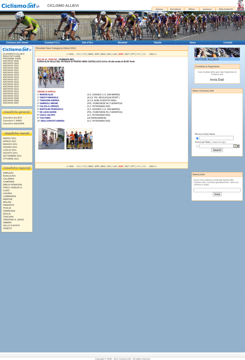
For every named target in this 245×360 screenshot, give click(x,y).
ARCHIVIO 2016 (11, 82)
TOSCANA (8, 216)
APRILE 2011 (9, 141)
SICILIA (7, 214)
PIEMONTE (8, 205)
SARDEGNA (9, 211)
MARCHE (7, 199)
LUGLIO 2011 (10, 150)
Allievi (191, 9)
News (193, 42)
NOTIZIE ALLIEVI (207, 59)
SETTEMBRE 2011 (12, 156)
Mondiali (122, 42)
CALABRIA (8, 179)
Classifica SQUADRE (13, 123)
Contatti (227, 42)
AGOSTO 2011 (10, 153)
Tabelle (157, 42)
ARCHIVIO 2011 (11, 93)
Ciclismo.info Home (17, 42)
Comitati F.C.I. (52, 42)
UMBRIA (7, 222)
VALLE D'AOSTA (11, 225)
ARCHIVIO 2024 (11, 63)
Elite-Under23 (226, 9)
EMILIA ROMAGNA (12, 184)
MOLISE (7, 202)
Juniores (207, 9)
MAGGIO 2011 (10, 144)
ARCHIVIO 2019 (11, 75)
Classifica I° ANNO (12, 120)
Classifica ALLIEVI (12, 117)
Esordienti (175, 9)
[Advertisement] (16, 293)
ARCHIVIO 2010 (11, 96)
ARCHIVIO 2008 (11, 100)
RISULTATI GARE (11, 56)
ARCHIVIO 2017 (11, 79)
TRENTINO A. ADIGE (13, 219)
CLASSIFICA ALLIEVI (13, 54)
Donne (159, 9)
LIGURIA (7, 193)
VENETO (7, 228)
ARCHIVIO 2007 (11, 103)
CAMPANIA (8, 181)
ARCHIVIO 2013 (11, 89)
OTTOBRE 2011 (11, 159)
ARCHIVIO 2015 (11, 84)
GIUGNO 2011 (10, 147)
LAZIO (6, 190)
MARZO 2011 (9, 138)
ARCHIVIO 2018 (11, 77)
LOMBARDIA (9, 196)
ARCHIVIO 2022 (11, 68)
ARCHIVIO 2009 (11, 98)
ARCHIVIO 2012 (11, 91)
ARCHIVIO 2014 (11, 86)
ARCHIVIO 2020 (11, 72)
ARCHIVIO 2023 (11, 65)
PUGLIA (7, 208)
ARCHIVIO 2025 (11, 61)
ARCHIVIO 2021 (11, 70)
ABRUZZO (8, 173)
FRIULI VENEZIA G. (13, 187)
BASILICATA (9, 176)
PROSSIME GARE (12, 58)
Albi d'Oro (87, 42)
